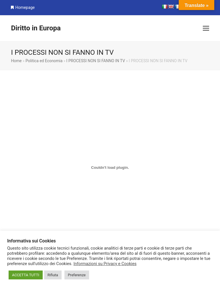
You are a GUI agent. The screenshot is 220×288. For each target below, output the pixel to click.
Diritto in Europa (35, 28)
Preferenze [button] (77, 275)
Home (16, 60)
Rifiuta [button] (53, 275)
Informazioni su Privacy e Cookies (104, 263)
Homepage (25, 7)
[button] (206, 28)
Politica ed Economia (43, 60)
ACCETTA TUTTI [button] (25, 275)
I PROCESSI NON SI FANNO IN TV (95, 60)
